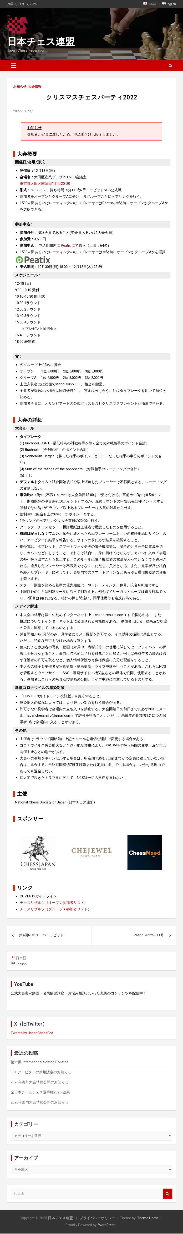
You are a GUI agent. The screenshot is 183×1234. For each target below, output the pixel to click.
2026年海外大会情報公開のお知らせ (39, 1083)
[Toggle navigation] (13, 65)
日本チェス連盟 (41, 41)
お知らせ (19, 86)
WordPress (107, 1225)
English (169, 4)
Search (167, 1194)
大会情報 (34, 86)
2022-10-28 (22, 111)
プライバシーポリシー (97, 1218)
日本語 (150, 4)
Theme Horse (148, 1218)
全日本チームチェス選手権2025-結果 (40, 1093)
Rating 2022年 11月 (149, 935)
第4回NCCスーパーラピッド (41, 935)
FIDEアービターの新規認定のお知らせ (41, 1072)
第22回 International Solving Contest (39, 1062)
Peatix (66, 245)
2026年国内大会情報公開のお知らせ (39, 1103)
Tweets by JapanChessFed (32, 1033)
